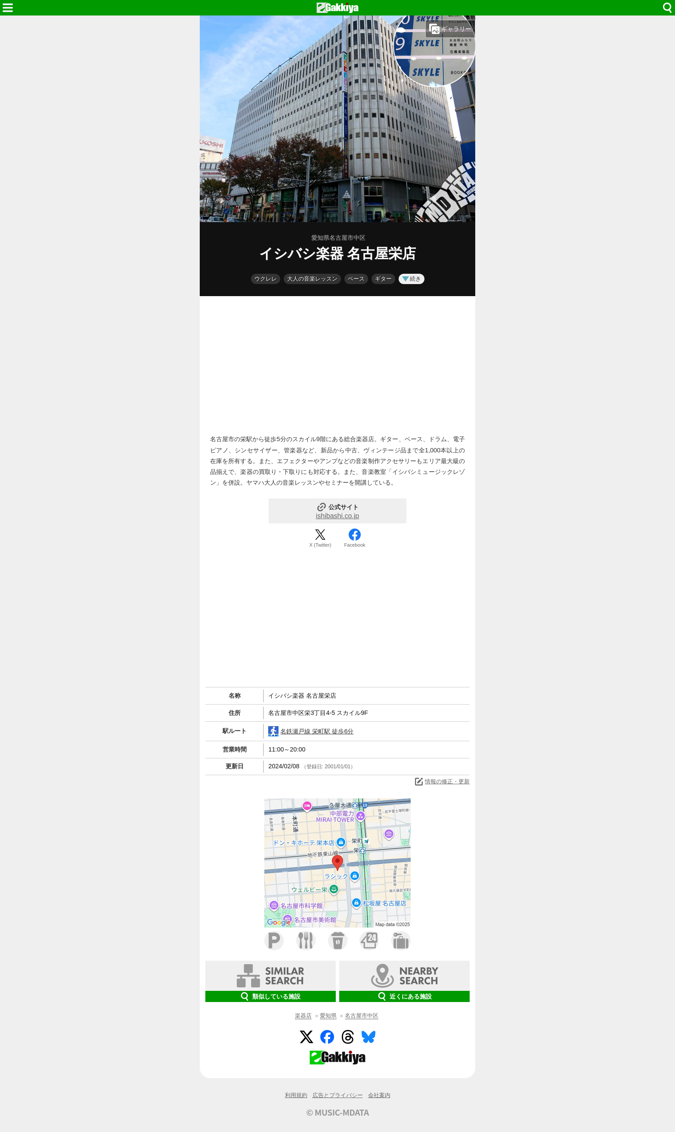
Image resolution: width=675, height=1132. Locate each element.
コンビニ (369, 940)
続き (411, 278)
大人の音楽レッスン (312, 278)
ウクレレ (265, 278)
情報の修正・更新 (442, 781)
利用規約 (296, 1095)
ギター (383, 278)
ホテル (401, 940)
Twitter (306, 1037)
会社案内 (379, 1095)
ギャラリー (450, 29)
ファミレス (306, 940)
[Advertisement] (337, 363)
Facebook (354, 544)
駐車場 (274, 940)
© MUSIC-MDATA (337, 1112)
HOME (337, 8)
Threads (348, 1037)
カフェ (337, 940)
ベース (356, 278)
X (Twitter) (320, 544)
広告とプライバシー (338, 1095)
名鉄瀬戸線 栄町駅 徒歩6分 (310, 731)
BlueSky (368, 1037)
